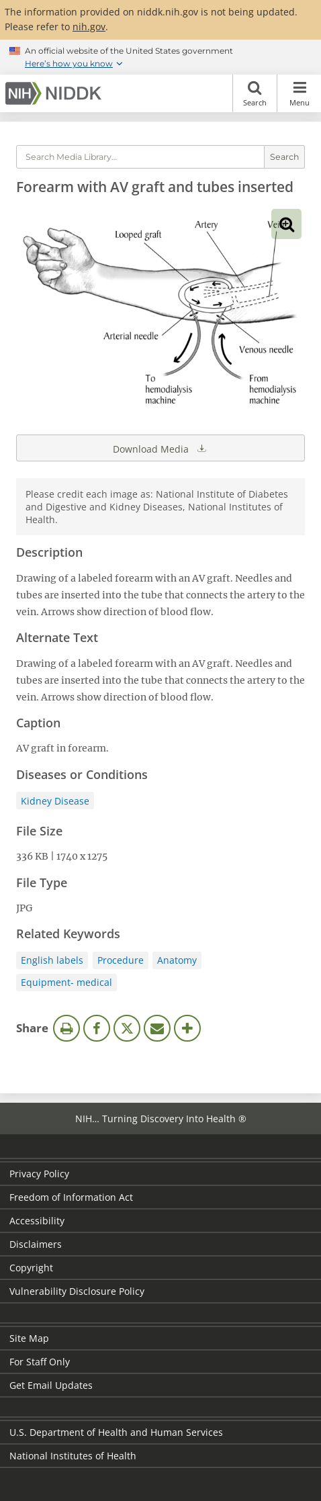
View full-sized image (286, 224)
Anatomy (177, 960)
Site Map (29, 1338)
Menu (299, 93)
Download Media (160, 448)
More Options (187, 1028)
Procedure (120, 960)
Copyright (31, 1267)
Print (66, 1028)
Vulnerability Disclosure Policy (76, 1291)
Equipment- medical (66, 982)
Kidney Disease (55, 800)
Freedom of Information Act (71, 1197)
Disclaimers (35, 1244)
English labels (52, 960)
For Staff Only (39, 1361)
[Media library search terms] (140, 157)
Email (157, 1028)
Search (255, 93)
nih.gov (89, 26)
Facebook (96, 1028)
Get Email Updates (51, 1385)
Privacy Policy (39, 1173)
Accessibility (36, 1220)
